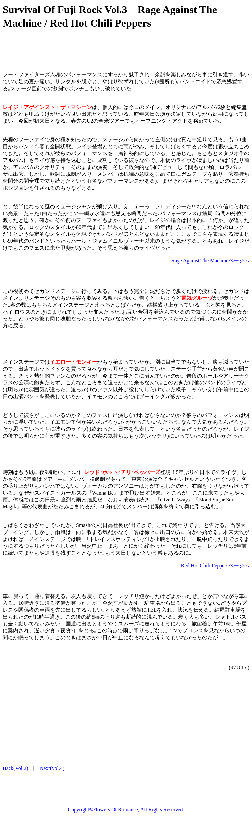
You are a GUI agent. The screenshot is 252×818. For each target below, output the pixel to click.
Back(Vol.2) (15, 768)
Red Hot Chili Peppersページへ (215, 565)
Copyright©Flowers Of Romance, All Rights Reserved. (126, 809)
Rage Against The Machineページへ (210, 260)
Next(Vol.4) (52, 768)
